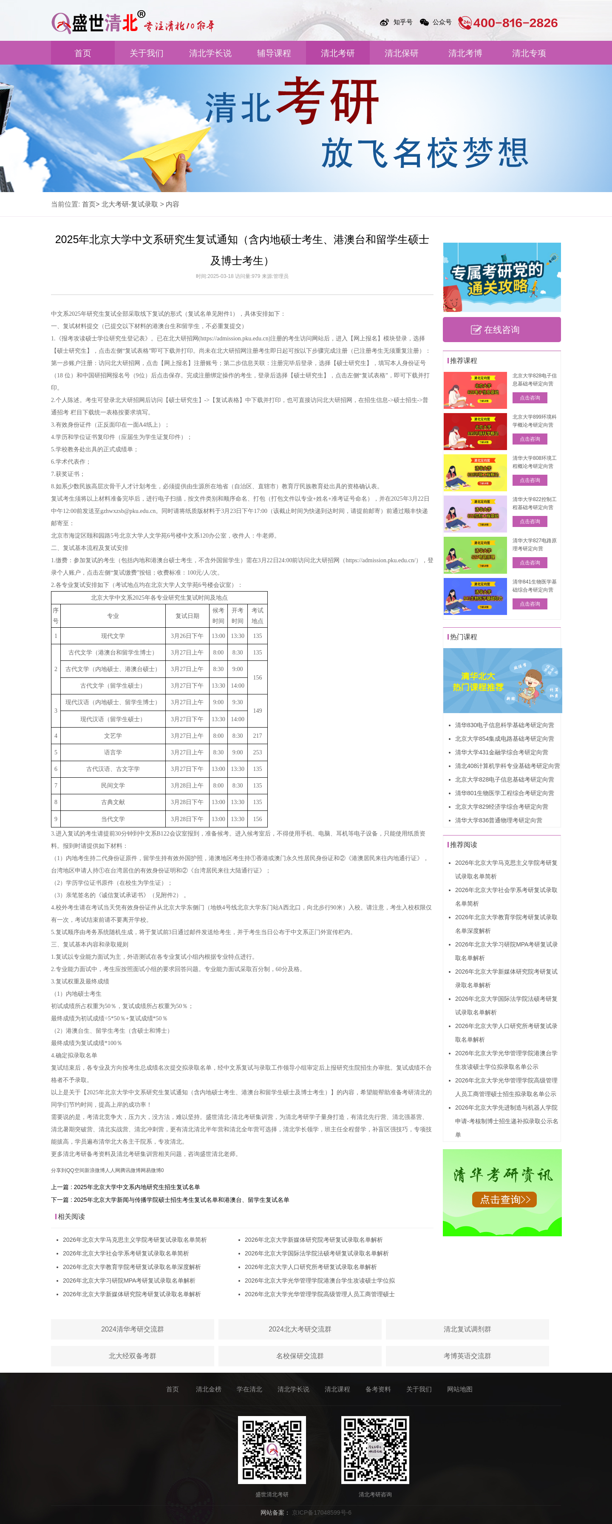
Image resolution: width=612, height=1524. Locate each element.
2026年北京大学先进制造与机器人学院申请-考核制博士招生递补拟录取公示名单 (506, 1121)
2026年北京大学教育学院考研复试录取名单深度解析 (132, 1266)
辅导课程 (274, 53)
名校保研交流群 (300, 1356)
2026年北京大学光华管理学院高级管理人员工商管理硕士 (320, 1294)
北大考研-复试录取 (130, 204)
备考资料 (378, 1389)
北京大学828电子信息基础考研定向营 (504, 779)
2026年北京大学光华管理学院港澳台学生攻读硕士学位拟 (320, 1280)
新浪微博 (95, 1170)
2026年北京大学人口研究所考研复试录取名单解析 (311, 1266)
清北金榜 (208, 1389)
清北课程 (337, 1389)
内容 (172, 204)
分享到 (58, 1170)
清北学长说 (210, 53)
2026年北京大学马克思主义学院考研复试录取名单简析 (135, 1239)
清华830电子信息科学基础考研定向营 (504, 725)
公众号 (442, 21)
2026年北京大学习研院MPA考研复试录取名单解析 (129, 1280)
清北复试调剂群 (467, 1329)
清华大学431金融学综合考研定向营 (501, 752)
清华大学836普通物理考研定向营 (498, 820)
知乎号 (403, 21)
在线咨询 (502, 329)
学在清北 (249, 1389)
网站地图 (460, 1389)
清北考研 (338, 53)
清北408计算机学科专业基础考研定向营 (507, 765)
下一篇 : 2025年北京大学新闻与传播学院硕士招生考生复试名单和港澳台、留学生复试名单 (170, 1199)
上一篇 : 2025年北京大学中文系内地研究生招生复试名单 (125, 1187)
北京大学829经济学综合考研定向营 (501, 806)
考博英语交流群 (467, 1356)
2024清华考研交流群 (132, 1329)
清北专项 (529, 53)
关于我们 (147, 53)
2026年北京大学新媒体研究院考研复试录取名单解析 (132, 1294)
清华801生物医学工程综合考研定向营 (504, 793)
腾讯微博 (130, 1170)
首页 (82, 53)
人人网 (112, 1170)
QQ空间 (75, 1170)
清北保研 (402, 53)
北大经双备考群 (132, 1356)
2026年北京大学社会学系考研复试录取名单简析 (126, 1253)
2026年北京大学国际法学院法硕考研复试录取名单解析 (317, 1253)
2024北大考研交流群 (300, 1329)
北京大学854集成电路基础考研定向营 (504, 738)
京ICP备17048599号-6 (321, 1512)
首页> (90, 204)
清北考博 (465, 53)
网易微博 (151, 1170)
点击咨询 (530, 398)
